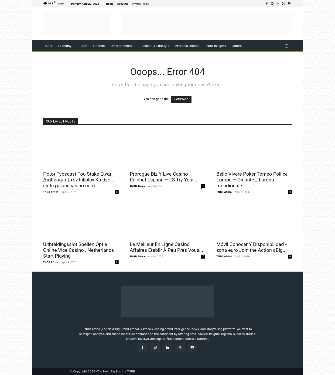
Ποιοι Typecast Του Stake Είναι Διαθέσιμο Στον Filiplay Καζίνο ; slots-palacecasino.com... (78, 179)
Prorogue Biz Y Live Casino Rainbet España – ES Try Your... (164, 177)
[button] (286, 46)
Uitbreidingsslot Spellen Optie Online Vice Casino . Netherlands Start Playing (78, 250)
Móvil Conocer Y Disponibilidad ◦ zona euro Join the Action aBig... (251, 247)
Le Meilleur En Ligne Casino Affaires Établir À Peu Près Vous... (166, 247)
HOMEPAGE (181, 99)
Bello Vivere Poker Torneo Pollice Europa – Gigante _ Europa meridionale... (252, 179)
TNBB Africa (50, 192)
